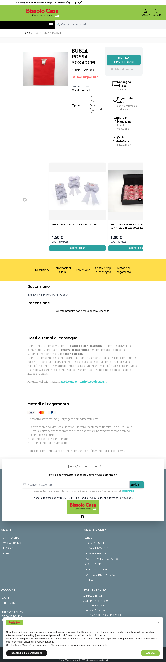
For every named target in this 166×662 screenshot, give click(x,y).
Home (26, 33)
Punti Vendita (10, 537)
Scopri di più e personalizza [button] (26, 653)
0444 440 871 (74, 3)
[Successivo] (140, 200)
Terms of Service (118, 498)
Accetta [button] (150, 653)
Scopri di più (77, 248)
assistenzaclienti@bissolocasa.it (84, 381)
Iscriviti (135, 484)
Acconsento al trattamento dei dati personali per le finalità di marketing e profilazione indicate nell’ (84, 491)
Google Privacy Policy (91, 498)
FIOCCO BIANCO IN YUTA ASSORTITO (74, 224)
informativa (128, 491)
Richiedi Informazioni (124, 59)
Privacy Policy (12, 612)
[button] (158, 622)
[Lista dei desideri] (122, 69)
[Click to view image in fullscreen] (45, 69)
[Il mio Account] (145, 13)
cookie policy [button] (98, 635)
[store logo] (42, 12)
